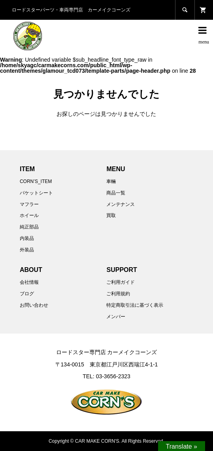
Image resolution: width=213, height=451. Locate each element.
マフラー (29, 204)
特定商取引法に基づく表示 (134, 305)
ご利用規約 (118, 293)
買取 (111, 215)
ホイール (29, 215)
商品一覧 (115, 193)
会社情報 (29, 282)
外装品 (27, 250)
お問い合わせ (34, 305)
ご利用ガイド (120, 282)
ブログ (27, 293)
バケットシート (36, 193)
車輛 (111, 181)
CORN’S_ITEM (36, 181)
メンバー (115, 316)
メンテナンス (120, 204)
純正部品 (29, 227)
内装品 (27, 238)
